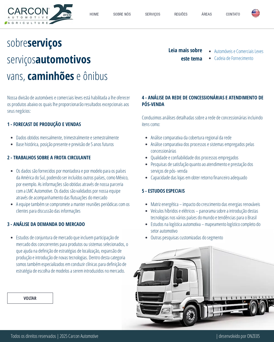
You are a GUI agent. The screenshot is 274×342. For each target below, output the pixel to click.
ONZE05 (253, 336)
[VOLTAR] (30, 298)
